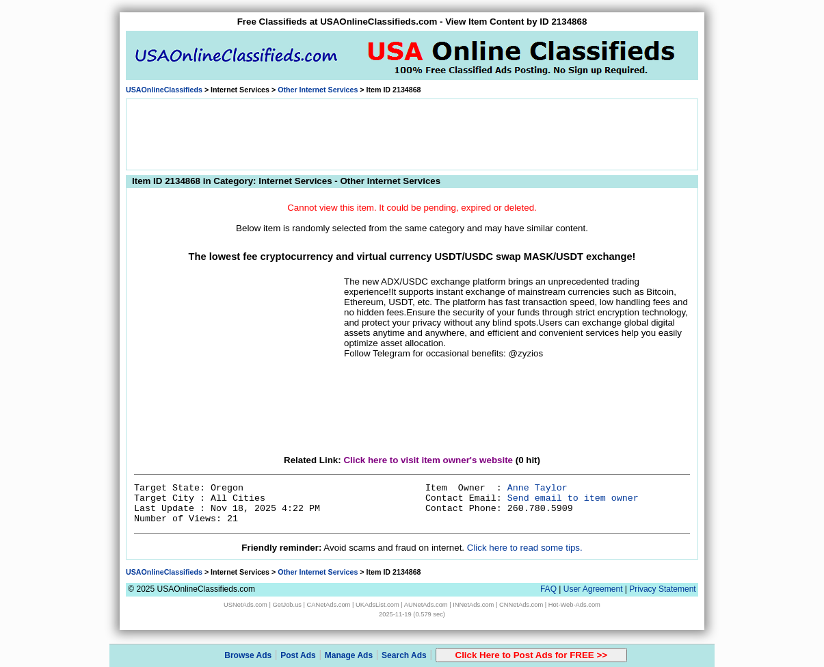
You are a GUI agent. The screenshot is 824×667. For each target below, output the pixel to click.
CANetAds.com (329, 604)
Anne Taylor (537, 488)
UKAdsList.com (377, 604)
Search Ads (404, 655)
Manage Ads (349, 655)
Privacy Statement (662, 589)
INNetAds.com (473, 604)
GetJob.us (287, 604)
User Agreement (593, 589)
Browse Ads (247, 655)
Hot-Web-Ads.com (574, 604)
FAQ (548, 589)
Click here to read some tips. (525, 547)
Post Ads (298, 655)
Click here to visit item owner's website (428, 460)
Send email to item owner (573, 498)
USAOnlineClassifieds (164, 90)
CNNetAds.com (521, 604)
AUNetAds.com (426, 604)
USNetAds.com (245, 604)
